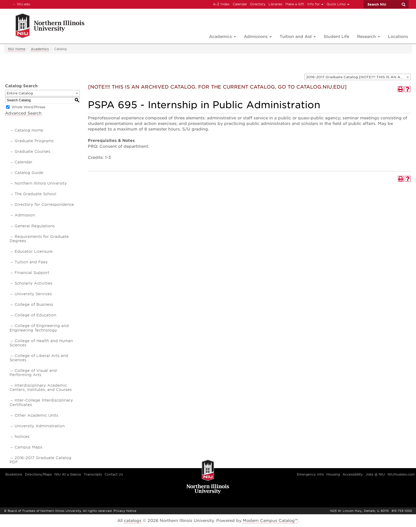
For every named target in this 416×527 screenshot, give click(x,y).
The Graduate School (35, 194)
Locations (398, 36)
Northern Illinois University (41, 183)
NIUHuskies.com (401, 474)
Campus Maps (28, 447)
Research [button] (368, 36)
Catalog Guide (29, 173)
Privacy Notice (125, 511)
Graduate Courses (32, 151)
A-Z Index (221, 4)
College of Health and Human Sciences (41, 343)
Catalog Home (29, 130)
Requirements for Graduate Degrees (39, 238)
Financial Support (32, 273)
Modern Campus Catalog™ (270, 520)
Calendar (240, 4)
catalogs (132, 520)
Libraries (275, 4)
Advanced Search (23, 113)
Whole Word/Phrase (28, 107)
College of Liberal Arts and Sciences (39, 358)
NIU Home (16, 49)
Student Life (336, 36)
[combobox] (358, 77)
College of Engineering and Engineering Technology (39, 328)
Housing (333, 474)
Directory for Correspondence (44, 204)
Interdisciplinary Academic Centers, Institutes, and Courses (41, 387)
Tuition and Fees (31, 262)
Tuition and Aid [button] (298, 36)
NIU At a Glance (67, 474)
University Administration (40, 426)
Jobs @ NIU (375, 474)
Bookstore (13, 474)
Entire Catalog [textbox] (20, 93)
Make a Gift (294, 4)
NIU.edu (20, 4)
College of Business (34, 304)
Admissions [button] (258, 36)
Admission (25, 215)
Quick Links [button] (338, 4)
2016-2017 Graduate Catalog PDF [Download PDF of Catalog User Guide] (40, 460)
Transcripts (93, 474)
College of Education (35, 315)
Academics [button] (222, 36)
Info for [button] (315, 4)
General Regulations (35, 226)
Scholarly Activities (33, 283)
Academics (40, 49)
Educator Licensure (34, 251)
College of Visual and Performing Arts (33, 372)
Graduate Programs (34, 141)
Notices (22, 436)
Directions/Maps (38, 474)
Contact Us (114, 474)
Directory (257, 4)
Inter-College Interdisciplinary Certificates (41, 402)
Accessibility (353, 474)
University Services (33, 294)
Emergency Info (310, 474)
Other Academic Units (36, 415)
